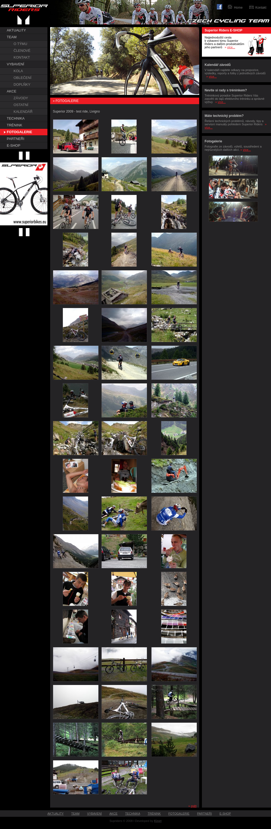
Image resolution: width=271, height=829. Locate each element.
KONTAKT (22, 57)
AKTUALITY (16, 30)
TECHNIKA (16, 118)
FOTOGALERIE (19, 132)
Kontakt (260, 7)
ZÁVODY (21, 98)
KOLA (18, 71)
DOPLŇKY (22, 84)
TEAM (12, 37)
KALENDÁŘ (23, 112)
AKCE (11, 91)
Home (238, 7)
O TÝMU (20, 44)
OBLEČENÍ (22, 78)
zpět (193, 806)
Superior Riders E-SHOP (223, 30)
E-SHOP (13, 145)
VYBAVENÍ (15, 64)
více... (231, 47)
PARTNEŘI (15, 139)
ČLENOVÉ (22, 51)
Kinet (158, 820)
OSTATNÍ (21, 105)
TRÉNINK (14, 125)
